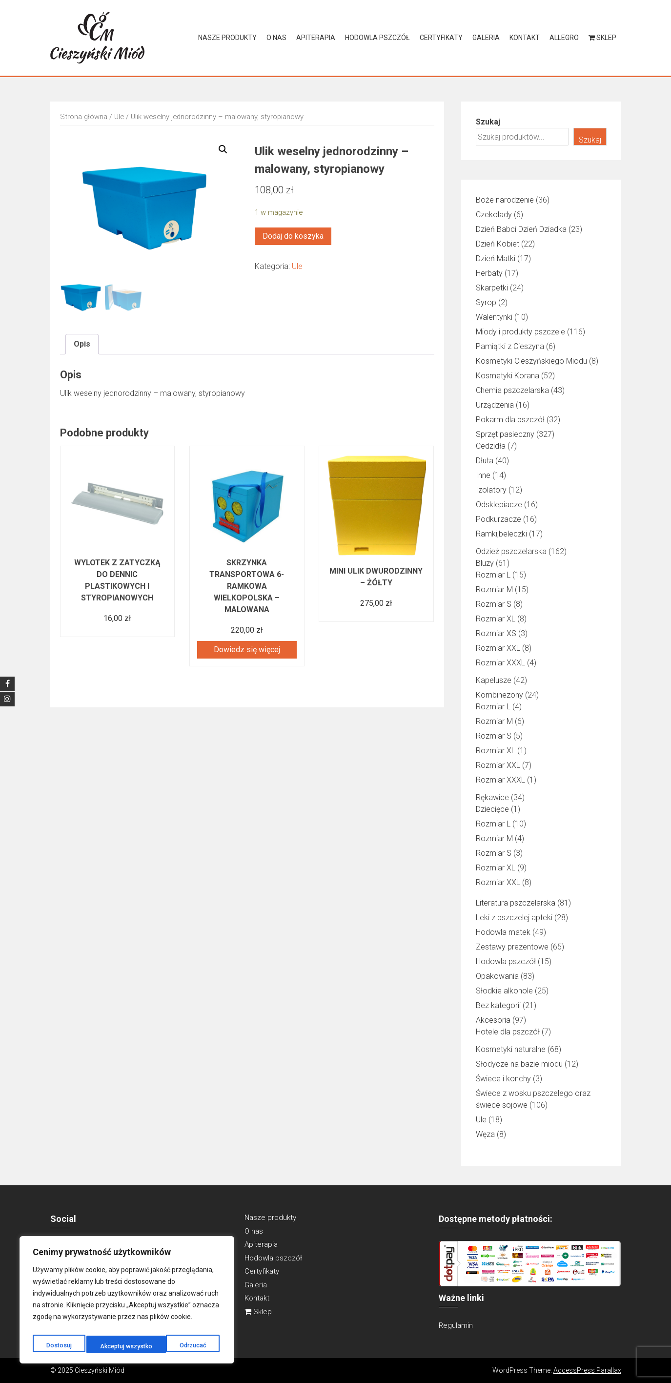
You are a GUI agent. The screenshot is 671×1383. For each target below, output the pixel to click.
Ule (119, 116)
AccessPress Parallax (587, 1370)
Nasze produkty (227, 37)
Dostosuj (57, 1346)
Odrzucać (111, 1346)
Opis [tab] (82, 343)
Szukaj (488, 121)
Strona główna (83, 116)
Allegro (564, 37)
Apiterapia (315, 37)
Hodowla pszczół (377, 37)
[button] (223, 149)
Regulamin (456, 1325)
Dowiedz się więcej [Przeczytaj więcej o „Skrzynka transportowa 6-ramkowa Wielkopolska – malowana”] (247, 649)
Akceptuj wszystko (181, 1346)
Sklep (602, 37)
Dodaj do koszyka (293, 236)
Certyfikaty (441, 37)
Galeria (486, 37)
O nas (276, 37)
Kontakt (524, 37)
